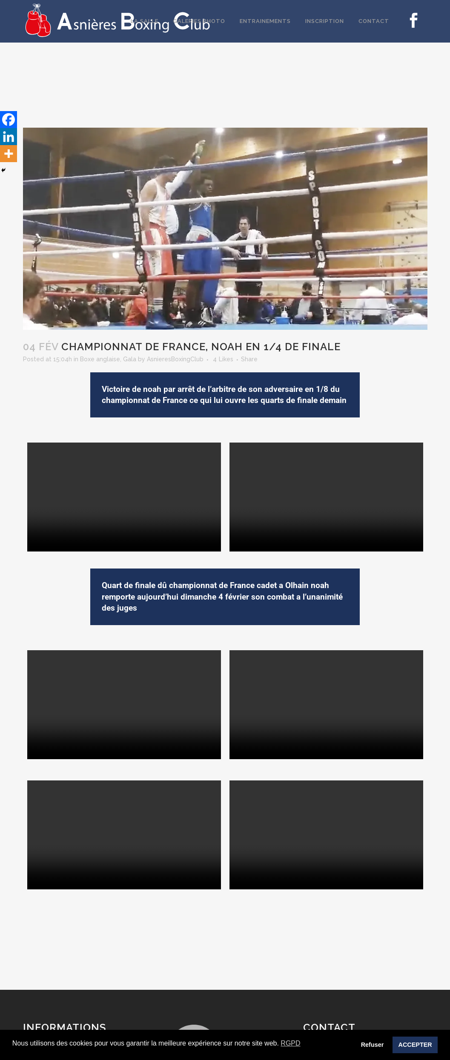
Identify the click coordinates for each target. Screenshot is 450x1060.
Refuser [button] (372, 1044)
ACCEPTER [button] (415, 1044)
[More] (8, 153)
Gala (129, 359)
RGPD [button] (290, 1043)
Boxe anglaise (100, 359)
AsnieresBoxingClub (175, 359)
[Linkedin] (8, 136)
